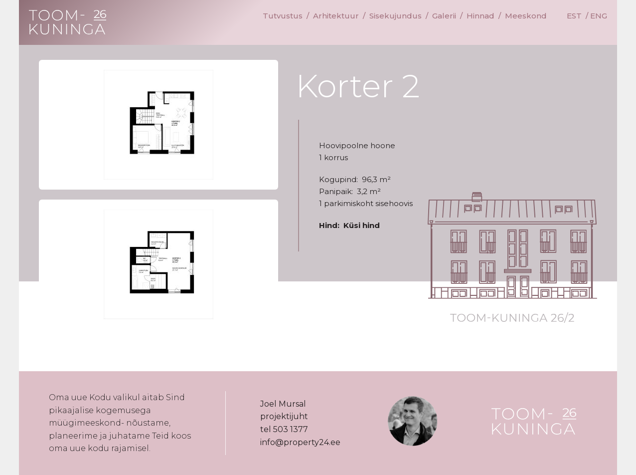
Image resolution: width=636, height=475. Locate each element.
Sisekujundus (395, 15)
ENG (598, 15)
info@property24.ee (300, 442)
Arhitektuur (336, 15)
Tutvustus (283, 15)
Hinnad (480, 15)
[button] (158, 125)
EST (574, 15)
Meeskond (526, 15)
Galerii (444, 15)
